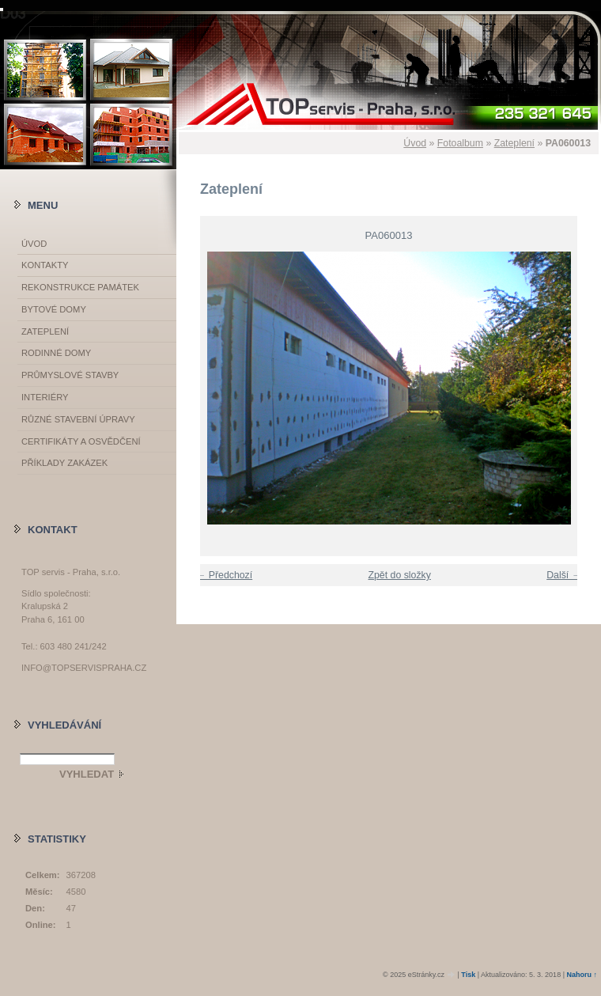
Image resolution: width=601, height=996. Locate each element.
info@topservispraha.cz (83, 667)
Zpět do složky (399, 575)
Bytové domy (53, 309)
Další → (563, 575)
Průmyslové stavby (70, 375)
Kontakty (44, 265)
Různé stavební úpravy (78, 419)
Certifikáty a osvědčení (81, 441)
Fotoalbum (460, 143)
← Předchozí (224, 575)
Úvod (414, 143)
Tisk (468, 975)
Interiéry (44, 397)
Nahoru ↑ (581, 975)
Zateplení (514, 143)
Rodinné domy (56, 353)
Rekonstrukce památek (80, 287)
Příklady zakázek (64, 463)
